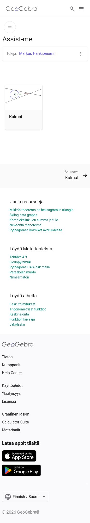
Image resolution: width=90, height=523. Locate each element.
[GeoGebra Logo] (21, 8)
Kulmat (15, 116)
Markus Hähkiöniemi (36, 53)
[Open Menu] (81, 9)
